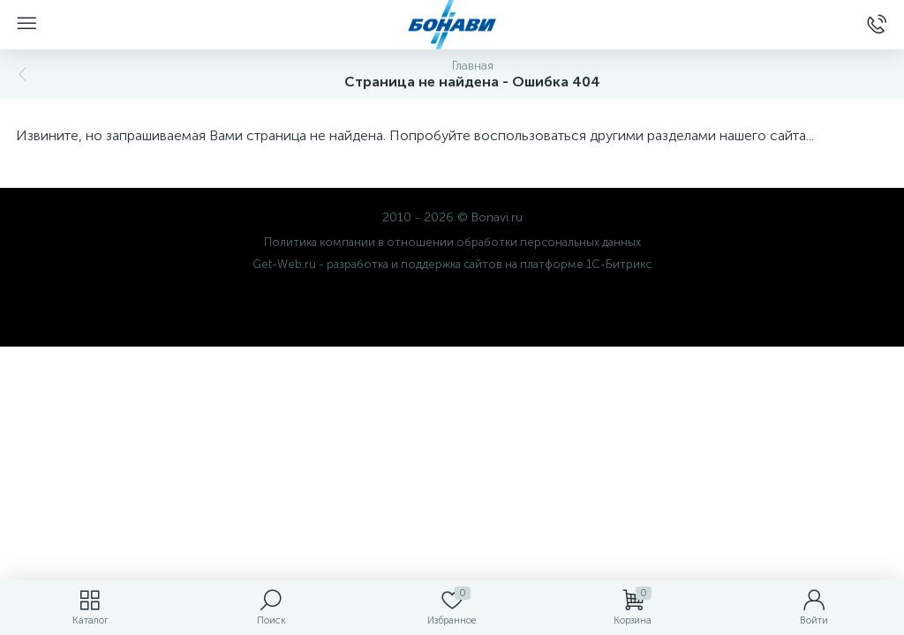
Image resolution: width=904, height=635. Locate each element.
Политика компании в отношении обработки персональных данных (452, 242)
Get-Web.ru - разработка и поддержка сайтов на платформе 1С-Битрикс (452, 264)
